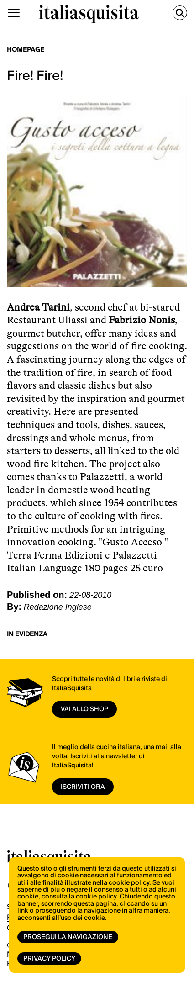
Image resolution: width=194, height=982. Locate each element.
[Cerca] (180, 12)
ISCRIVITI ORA (83, 786)
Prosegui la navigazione (67, 937)
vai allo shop (84, 709)
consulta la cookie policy (79, 896)
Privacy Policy (49, 958)
